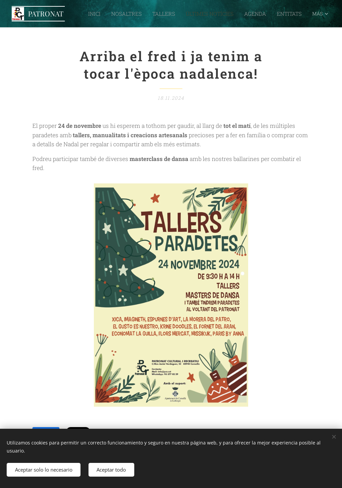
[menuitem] (115, 13)
